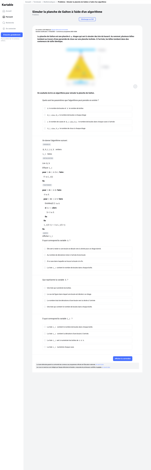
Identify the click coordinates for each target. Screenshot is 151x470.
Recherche (8, 23)
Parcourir (8, 17)
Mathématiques (49, 2)
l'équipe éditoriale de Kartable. (59, 29)
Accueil (7, 11)
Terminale (37, 2)
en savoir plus (100, 364)
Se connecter (9, 28)
